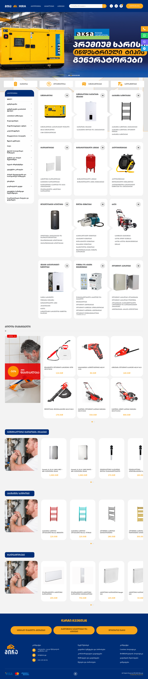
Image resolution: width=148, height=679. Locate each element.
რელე (42, 308)
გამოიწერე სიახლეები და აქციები (74, 630)
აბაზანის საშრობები (120, 134)
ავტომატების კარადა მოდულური (125, 309)
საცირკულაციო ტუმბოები (86, 236)
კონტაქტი (124, 645)
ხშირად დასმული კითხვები (31, 630)
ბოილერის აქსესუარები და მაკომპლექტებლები (51, 236)
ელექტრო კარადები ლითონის (124, 300)
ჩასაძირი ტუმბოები (83, 244)
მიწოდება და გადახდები (88, 658)
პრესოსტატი (45, 306)
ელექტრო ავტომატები (85, 305)
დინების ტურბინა (47, 300)
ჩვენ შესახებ (83, 645)
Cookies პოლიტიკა (128, 649)
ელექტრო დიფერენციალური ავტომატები (87, 314)
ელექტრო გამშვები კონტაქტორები (90, 307)
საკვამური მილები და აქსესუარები (90, 130)
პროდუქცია (36, 6)
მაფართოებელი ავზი (48, 303)
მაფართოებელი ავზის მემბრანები (90, 182)
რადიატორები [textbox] (16, 555)
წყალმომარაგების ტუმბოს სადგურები (86, 251)
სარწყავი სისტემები (123, 236)
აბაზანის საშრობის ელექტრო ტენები (123, 130)
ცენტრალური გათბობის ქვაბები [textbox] (27, 432)
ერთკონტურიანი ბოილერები (51, 243)
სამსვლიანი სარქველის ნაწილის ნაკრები (53, 312)
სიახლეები (49, 6)
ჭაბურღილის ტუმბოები (85, 247)
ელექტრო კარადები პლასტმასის (125, 297)
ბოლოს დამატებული (18, 326)
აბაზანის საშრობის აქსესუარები (124, 127)
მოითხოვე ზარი (117, 630)
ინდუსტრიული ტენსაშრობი (122, 182)
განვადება (124, 662)
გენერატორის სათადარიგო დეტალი (54, 127)
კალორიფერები (118, 179)
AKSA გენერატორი (47, 130)
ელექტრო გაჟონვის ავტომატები (89, 310)
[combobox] (27, 432)
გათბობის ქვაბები (84, 127)
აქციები (60, 6)
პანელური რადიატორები (50, 179)
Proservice (140, 674)
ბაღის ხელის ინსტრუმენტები (126, 241)
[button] (69, 75)
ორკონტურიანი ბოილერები (51, 240)
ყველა (9, 99)
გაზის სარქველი (46, 297)
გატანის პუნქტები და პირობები (91, 649)
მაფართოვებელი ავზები (86, 179)
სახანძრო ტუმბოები (84, 238)
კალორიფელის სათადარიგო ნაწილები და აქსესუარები (123, 185)
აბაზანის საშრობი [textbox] (18, 493)
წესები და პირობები (87, 662)
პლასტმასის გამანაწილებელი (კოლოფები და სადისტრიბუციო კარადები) (124, 304)
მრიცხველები (81, 302)
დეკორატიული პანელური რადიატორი (50, 190)
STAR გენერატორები (48, 132)
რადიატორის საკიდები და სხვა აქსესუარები (52, 185)
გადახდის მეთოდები (129, 658)
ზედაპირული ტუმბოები (85, 241)
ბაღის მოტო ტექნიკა (123, 238)
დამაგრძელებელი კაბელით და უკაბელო (88, 298)
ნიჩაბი (117, 244)
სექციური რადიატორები (50, 182)
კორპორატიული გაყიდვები (90, 654)
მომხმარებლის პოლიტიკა (131, 654)
